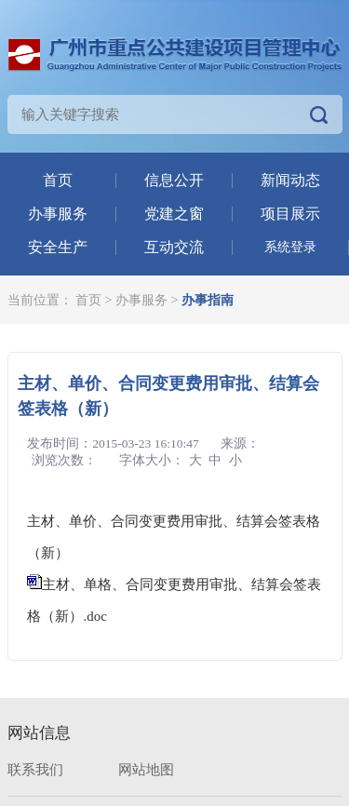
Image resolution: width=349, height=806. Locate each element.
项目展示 (290, 214)
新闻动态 (290, 180)
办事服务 (57, 214)
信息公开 (174, 180)
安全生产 (57, 247)
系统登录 (290, 247)
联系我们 (35, 769)
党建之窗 (174, 214)
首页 (58, 180)
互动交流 (174, 247)
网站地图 (146, 769)
